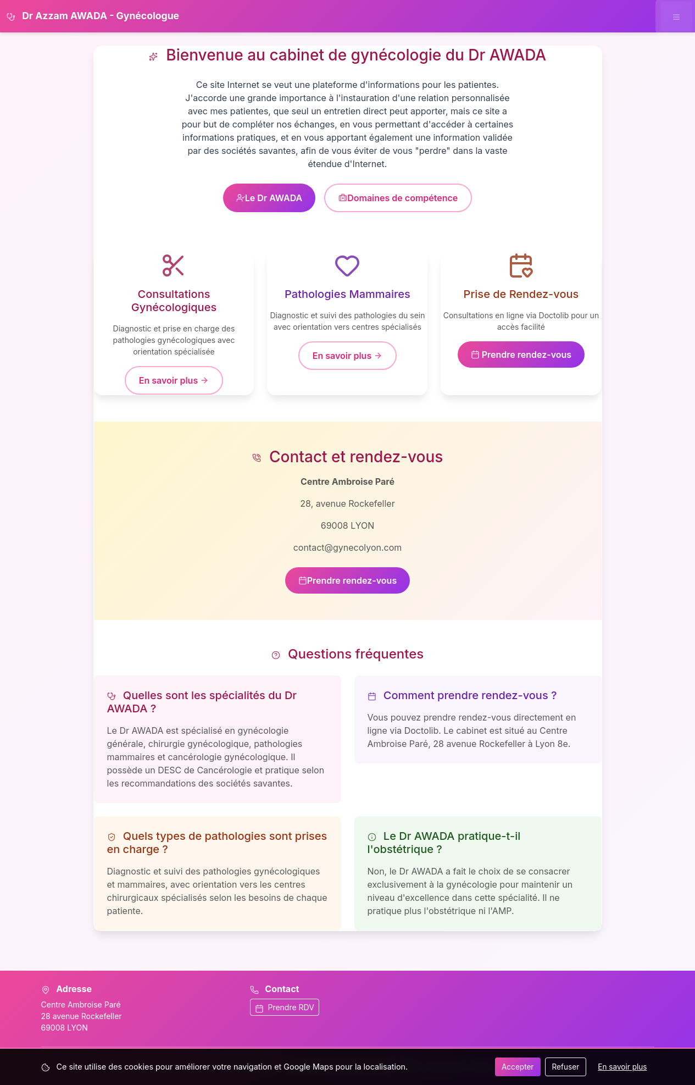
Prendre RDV (284, 1007)
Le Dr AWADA (269, 197)
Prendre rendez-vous (521, 354)
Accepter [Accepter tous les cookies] (518, 1066)
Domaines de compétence (398, 197)
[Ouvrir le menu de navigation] (676, 16)
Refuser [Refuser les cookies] (566, 1066)
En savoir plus (174, 380)
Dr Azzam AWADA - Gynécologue (93, 15)
